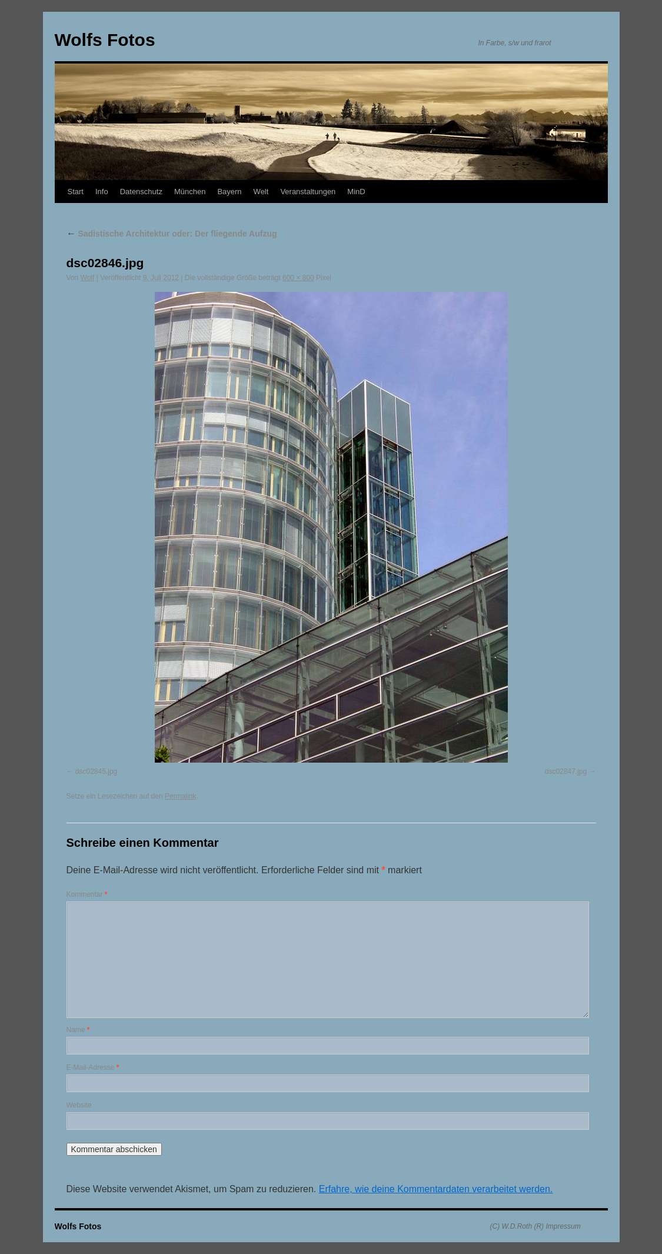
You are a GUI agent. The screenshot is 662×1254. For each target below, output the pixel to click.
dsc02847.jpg (566, 771)
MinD (356, 191)
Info (101, 191)
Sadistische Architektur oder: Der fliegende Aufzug (171, 233)
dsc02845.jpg (96, 771)
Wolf (88, 278)
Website (79, 1105)
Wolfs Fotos (105, 39)
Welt (261, 191)
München (189, 191)
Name (78, 1030)
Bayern (229, 191)
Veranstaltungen (307, 191)
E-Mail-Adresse (92, 1067)
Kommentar (87, 894)
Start (76, 191)
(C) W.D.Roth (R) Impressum (535, 1226)
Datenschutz (141, 191)
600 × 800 (298, 278)
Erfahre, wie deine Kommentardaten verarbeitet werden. (436, 1189)
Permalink (180, 796)
